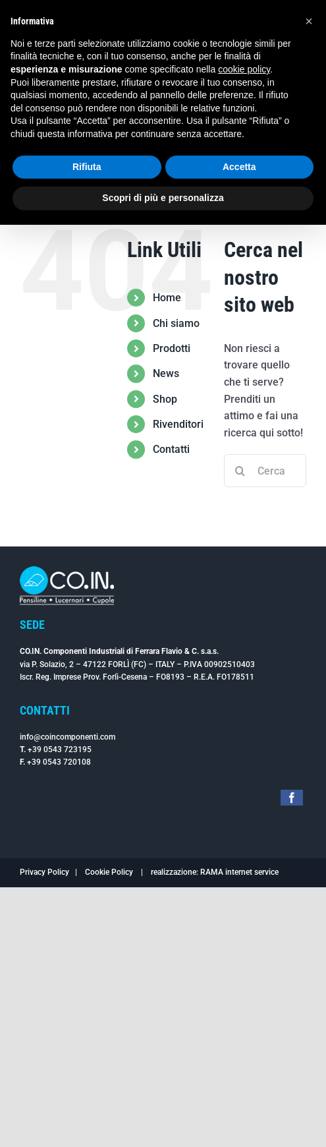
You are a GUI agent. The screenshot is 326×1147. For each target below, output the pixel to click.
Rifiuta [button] (86, 167)
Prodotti (171, 348)
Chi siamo (176, 323)
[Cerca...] (265, 470)
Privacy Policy (44, 872)
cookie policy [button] (244, 69)
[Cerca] (240, 470)
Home (167, 297)
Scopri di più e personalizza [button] (162, 197)
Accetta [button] (239, 167)
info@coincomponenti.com (67, 737)
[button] (308, 21)
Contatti (171, 449)
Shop (165, 399)
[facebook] (292, 797)
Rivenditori (178, 424)
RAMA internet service (239, 872)
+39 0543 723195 (60, 749)
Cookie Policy (109, 872)
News (166, 373)
